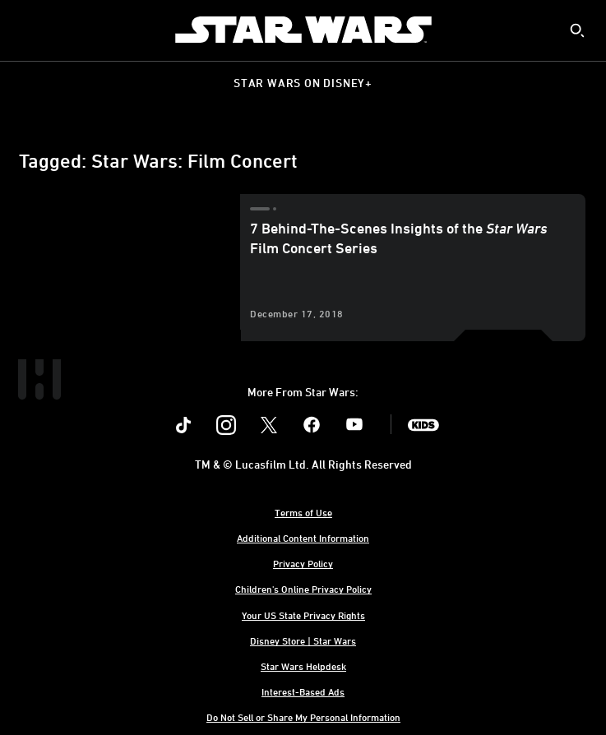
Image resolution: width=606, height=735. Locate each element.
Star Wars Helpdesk (303, 666)
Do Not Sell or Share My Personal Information (303, 717)
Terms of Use (303, 512)
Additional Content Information (303, 537)
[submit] (577, 30)
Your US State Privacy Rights (303, 615)
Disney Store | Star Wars (303, 640)
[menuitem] (26, 29)
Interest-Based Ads (303, 691)
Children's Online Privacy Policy (303, 588)
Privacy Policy (303, 563)
